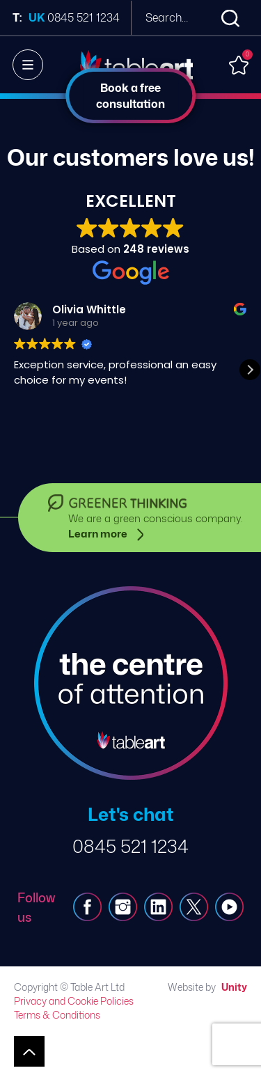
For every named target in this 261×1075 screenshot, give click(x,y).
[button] (249, 369)
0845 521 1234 (130, 845)
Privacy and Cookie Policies (74, 1000)
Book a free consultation (130, 95)
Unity (234, 987)
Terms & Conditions (57, 1014)
